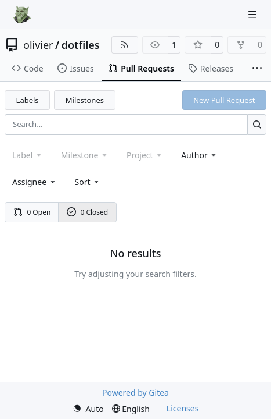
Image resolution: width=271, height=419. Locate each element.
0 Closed (88, 212)
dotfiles (81, 45)
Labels (27, 100)
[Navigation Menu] (253, 14)
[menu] (88, 182)
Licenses (183, 408)
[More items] (257, 68)
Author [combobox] (199, 155)
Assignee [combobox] (34, 181)
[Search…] (256, 124)
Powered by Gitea (135, 392)
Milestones (85, 100)
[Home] (22, 14)
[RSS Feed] (124, 45)
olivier (38, 45)
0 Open (32, 212)
